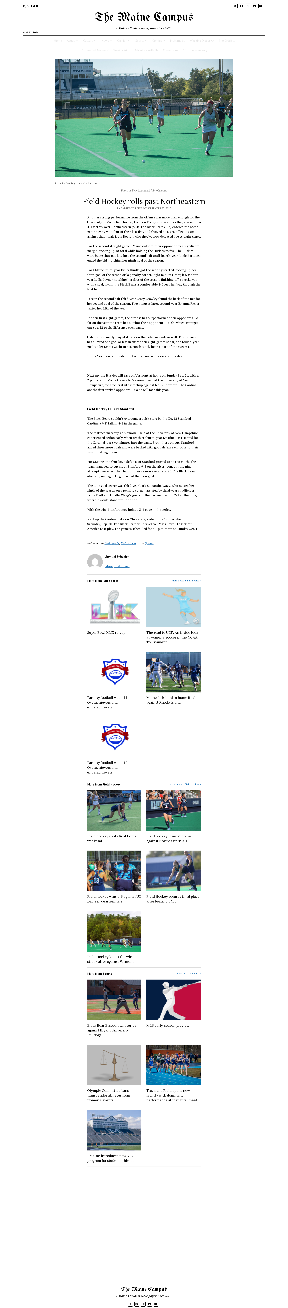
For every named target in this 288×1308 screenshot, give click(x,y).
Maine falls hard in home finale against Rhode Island (171, 700)
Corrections (170, 50)
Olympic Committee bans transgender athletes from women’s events (108, 1095)
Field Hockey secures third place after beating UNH (173, 898)
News (105, 41)
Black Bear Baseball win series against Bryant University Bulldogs (111, 1030)
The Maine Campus (144, 17)
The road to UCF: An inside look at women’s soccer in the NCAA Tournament (172, 637)
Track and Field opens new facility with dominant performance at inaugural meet (171, 1095)
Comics (157, 41)
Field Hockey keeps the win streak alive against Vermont (110, 959)
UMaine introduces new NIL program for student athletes (111, 1158)
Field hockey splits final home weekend (111, 838)
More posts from (117, 566)
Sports (139, 41)
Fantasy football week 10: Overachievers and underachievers (107, 767)
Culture (88, 41)
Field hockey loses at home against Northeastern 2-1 (168, 838)
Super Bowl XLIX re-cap (106, 632)
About (71, 41)
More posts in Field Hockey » (185, 784)
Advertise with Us (146, 50)
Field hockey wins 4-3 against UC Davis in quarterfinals (114, 898)
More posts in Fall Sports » (186, 580)
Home (58, 41)
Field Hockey (129, 543)
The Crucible (227, 41)
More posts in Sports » (189, 973)
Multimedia (177, 41)
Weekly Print (121, 50)
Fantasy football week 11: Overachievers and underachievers (107, 702)
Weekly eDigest (200, 41)
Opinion (122, 41)
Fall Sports (112, 543)
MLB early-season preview (167, 1025)
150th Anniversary (195, 50)
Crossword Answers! (95, 50)
